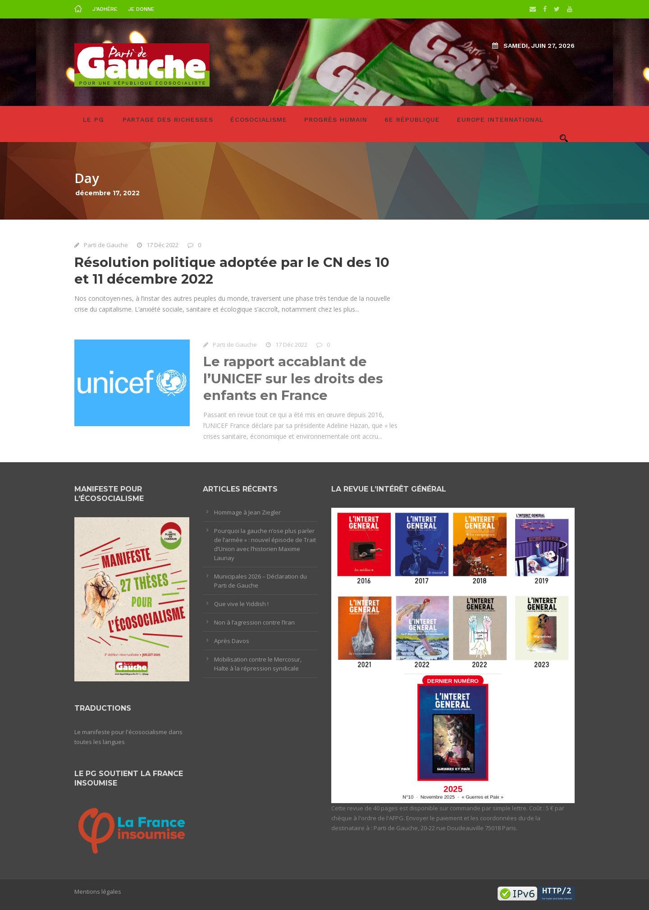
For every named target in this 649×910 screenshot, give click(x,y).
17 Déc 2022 (162, 245)
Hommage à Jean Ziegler (247, 512)
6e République (412, 119)
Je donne (141, 9)
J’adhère (104, 9)
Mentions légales (97, 891)
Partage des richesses (168, 119)
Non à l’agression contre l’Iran (254, 622)
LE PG (93, 119)
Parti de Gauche (106, 245)
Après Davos (231, 641)
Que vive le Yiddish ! (241, 604)
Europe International (500, 119)
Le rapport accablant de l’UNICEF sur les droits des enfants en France (293, 380)
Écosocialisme (258, 119)
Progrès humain (335, 119)
